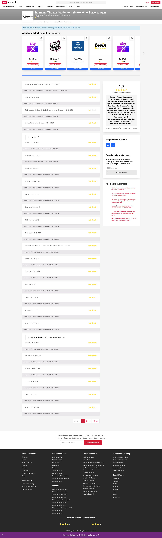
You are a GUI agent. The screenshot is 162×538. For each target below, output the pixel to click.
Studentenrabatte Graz (59, 497)
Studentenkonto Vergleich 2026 (62, 508)
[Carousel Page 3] (120, 75)
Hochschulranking (28, 484)
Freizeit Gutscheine (89, 478)
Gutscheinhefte (57, 473)
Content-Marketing (119, 465)
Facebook (116, 478)
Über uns (25, 457)
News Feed (56, 465)
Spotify (115, 484)
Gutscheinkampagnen (120, 460)
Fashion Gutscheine (89, 488)
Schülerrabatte (154, 7)
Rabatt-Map (56, 462)
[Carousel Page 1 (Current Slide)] (41, 75)
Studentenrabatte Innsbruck (61, 500)
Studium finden (128, 7)
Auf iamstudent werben (120, 457)
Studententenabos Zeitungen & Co (93, 465)
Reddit (115, 494)
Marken (70, 7)
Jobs (78, 7)
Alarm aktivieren (117, 172)
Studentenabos (57, 510)
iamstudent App (57, 457)
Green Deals (86, 460)
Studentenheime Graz (59, 505)
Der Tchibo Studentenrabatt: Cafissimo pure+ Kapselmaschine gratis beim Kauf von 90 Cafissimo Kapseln (123, 201)
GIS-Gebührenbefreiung (59, 489)
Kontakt (24, 468)
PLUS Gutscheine (88, 472)
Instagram (116, 481)
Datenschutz (26, 470)
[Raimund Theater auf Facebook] (108, 145)
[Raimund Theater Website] (113, 145)
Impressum (93, 531)
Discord (115, 489)
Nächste (95, 421)
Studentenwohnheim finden (61, 478)
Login (147, 2)
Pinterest (116, 486)
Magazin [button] (40, 7)
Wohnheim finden (141, 7)
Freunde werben (57, 460)
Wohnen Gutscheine (89, 483)
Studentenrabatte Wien (59, 494)
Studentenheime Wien (59, 502)
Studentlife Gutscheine (90, 491)
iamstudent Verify (118, 468)
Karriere (24, 465)
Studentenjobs (57, 470)
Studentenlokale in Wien (60, 492)
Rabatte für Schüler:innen (60, 476)
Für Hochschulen (27, 489)
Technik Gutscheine (89, 494)
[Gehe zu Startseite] (9, 3)
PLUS (20, 7)
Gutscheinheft (61, 6)
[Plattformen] (18, 3)
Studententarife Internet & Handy (93, 462)
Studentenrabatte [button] (9, 7)
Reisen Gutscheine (88, 480)
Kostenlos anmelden (92, 442)
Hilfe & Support (27, 462)
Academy (50, 7)
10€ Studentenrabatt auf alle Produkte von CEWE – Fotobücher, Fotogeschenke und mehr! (123, 213)
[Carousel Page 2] (81, 75)
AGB (23, 476)
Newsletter (116, 497)
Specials (55, 468)
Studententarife (57, 513)
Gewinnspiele (29, 7)
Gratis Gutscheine (88, 457)
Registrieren (155, 2)
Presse (24, 460)
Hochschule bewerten (29, 486)
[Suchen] (57, 2)
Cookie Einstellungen (29, 473)
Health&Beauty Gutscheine (91, 486)
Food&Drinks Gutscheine (90, 475)
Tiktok (115, 492)
